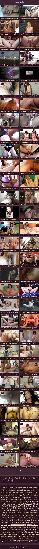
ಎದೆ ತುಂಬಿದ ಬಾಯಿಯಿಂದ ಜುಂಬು (18, 487)
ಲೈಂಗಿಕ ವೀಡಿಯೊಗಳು (11, 510)
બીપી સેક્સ (5, 522)
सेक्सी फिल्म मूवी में (18, 501)
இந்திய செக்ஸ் (32, 499)
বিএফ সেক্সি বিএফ (6, 501)
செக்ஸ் (11, 529)
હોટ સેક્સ (5, 487)
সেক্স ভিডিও (15, 492)
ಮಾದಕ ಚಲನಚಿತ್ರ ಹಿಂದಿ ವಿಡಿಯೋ (24, 515)
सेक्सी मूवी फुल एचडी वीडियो (18, 508)
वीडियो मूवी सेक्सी (5, 508)
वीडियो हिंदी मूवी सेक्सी (15, 522)
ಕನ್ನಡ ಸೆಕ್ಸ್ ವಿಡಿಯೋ (33, 520)
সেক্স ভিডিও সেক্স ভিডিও (12, 490)
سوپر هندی (34, 510)
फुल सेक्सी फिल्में (27, 492)
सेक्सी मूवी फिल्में (19, 2)
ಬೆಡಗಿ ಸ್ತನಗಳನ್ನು (25, 490)
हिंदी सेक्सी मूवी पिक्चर (25, 534)
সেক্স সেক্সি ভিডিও (12, 536)
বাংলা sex (4, 512)
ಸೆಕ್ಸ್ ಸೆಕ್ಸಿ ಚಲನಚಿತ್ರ (27, 522)
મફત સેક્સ (23, 499)
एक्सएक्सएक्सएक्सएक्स (6, 532)
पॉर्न (34, 504)
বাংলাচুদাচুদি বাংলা (24, 510)
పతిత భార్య (32, 529)
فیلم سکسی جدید (12, 539)
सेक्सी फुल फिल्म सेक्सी (6, 520)
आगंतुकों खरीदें (25, 547)
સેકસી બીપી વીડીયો (31, 506)
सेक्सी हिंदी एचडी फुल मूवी (21, 529)
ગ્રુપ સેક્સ (30, 508)
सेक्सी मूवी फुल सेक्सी (19, 541)
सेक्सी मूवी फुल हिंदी (28, 497)
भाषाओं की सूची (17, 497)
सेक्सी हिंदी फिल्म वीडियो (15, 512)
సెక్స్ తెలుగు (16, 499)
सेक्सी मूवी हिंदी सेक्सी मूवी (31, 501)
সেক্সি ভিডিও (18, 495)
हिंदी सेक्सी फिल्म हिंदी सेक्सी (17, 506)
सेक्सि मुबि (30, 525)
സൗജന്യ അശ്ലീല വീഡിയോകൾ (20, 504)
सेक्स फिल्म (4, 504)
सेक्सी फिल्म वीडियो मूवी (25, 536)
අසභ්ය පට (21, 539)
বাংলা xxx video (19, 532)
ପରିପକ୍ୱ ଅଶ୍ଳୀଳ (15, 517)
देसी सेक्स (25, 512)
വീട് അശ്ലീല (29, 532)
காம (21, 492)
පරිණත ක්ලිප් (30, 539)
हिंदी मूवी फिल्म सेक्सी (28, 495)
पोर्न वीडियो (11, 495)
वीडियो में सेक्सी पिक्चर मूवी (18, 525)
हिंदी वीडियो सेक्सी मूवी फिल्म (29, 517)
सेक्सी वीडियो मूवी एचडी (20, 520)
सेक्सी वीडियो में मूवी (13, 534)
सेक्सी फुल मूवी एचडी (31, 541)
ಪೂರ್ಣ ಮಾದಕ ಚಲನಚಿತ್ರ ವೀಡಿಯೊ (19, 527)
